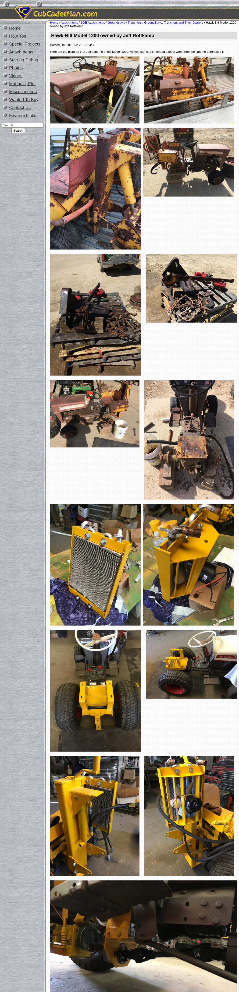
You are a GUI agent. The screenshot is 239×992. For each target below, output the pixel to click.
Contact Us (20, 107)
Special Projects (24, 44)
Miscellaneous (23, 91)
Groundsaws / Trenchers (125, 22)
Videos (15, 75)
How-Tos (17, 36)
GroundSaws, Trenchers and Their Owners (173, 22)
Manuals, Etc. (22, 83)
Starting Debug (23, 59)
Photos (16, 67)
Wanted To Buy (23, 99)
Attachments (21, 51)
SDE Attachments (93, 22)
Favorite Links (22, 115)
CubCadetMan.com (99, 10)
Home (15, 28)
